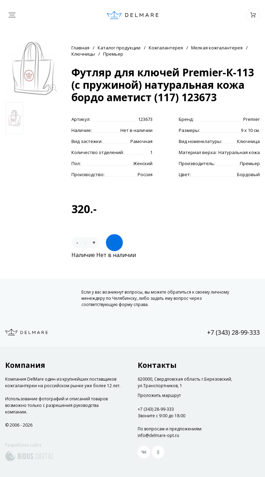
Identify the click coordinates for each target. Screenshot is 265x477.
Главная (80, 48)
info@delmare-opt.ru (158, 435)
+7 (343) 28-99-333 (233, 332)
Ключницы (83, 54)
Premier (251, 119)
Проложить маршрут (159, 395)
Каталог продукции (119, 48)
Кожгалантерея (166, 48)
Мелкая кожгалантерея (217, 48)
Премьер (113, 54)
